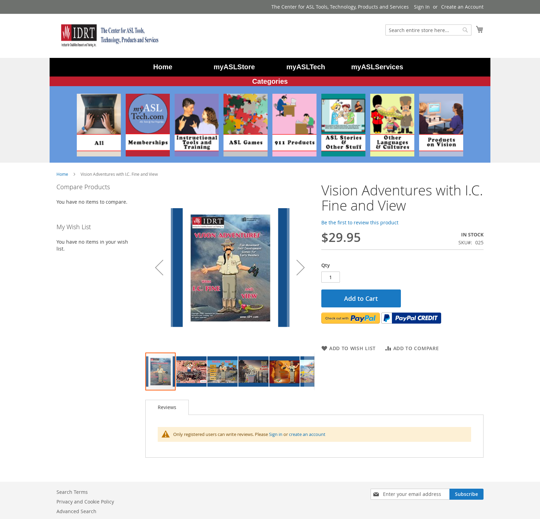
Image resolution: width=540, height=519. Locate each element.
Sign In (422, 6)
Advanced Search (76, 511)
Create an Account (462, 6)
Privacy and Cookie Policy (85, 501)
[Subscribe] (466, 494)
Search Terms (72, 492)
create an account (307, 434)
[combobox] (428, 29)
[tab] (167, 407)
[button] (159, 267)
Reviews (167, 407)
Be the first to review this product (359, 222)
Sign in (275, 434)
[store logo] (108, 35)
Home (62, 174)
